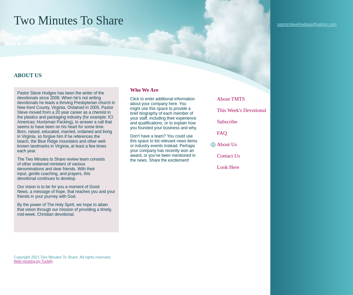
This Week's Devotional (241, 110)
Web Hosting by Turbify (33, 261)
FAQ (222, 133)
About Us (227, 144)
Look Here (228, 167)
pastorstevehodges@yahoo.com (306, 24)
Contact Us (228, 156)
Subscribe (227, 121)
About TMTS (231, 99)
